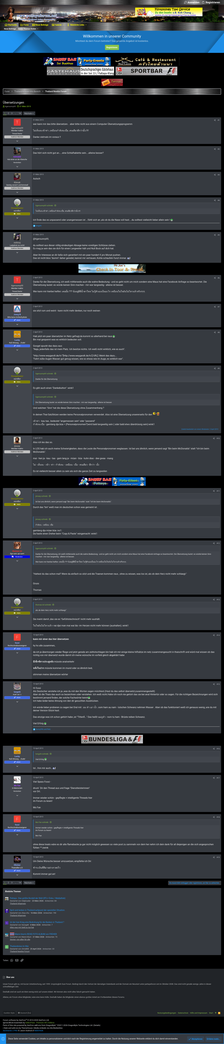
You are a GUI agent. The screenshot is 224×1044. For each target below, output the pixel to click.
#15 (218, 684)
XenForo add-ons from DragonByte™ (42, 1025)
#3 (219, 175)
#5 (219, 235)
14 (20, 113)
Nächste (28, 113)
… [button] (15, 113)
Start (211, 1013)
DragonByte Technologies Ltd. (80, 1025)
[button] (63, 25)
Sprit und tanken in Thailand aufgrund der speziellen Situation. (37, 910)
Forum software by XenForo (26, 1020)
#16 (218, 749)
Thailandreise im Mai (19, 946)
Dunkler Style (9, 1013)
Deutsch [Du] (24, 1013)
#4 (219, 200)
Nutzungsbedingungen (166, 1013)
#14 (218, 635)
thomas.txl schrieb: (43, 605)
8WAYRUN (38, 1030)
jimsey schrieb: (41, 496)
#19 (218, 857)
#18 (218, 817)
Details (97, 1025)
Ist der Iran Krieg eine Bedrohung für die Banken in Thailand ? (37, 922)
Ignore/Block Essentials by (28, 1023)
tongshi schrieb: (42, 754)
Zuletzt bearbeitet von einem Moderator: (199, 429)
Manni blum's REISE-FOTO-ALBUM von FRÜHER (33, 934)
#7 (219, 307)
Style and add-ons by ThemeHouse (18, 1028)
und (43, 729)
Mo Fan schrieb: (42, 822)
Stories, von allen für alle (20, 939)
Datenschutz (183, 1013)
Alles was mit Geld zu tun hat (22, 927)
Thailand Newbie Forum (20, 951)
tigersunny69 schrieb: (44, 205)
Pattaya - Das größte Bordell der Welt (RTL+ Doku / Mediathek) (37, 898)
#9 (219, 368)
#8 (219, 332)
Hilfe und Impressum (198, 1013)
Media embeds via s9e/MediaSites (48, 1028)
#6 (219, 278)
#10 (218, 438)
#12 (218, 543)
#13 (218, 600)
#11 (218, 491)
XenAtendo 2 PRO (10, 1030)
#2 (219, 149)
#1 (219, 120)
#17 (218, 778)
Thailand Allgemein (18, 903)
